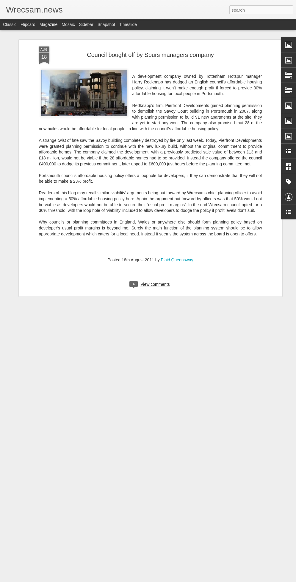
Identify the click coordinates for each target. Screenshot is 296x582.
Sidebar (86, 24)
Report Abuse (184, 579)
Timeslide (128, 24)
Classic (9, 24)
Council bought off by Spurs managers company (150, 49)
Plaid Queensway (177, 254)
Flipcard (28, 24)
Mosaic (68, 24)
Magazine (49, 24)
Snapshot (106, 24)
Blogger (166, 579)
